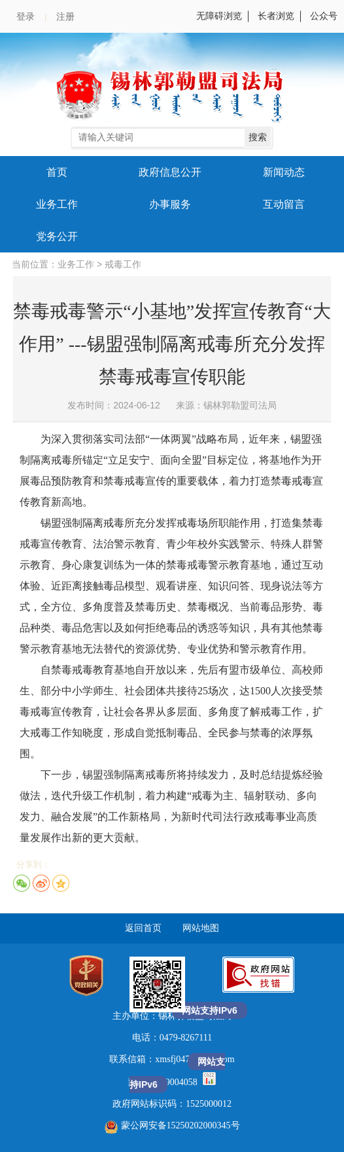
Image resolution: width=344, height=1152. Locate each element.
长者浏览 (276, 16)
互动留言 (284, 204)
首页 (56, 172)
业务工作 (57, 204)
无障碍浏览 (219, 16)
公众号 (323, 16)
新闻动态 (284, 172)
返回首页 (143, 928)
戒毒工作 (123, 264)
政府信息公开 (170, 172)
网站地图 (200, 928)
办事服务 (170, 204)
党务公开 (57, 236)
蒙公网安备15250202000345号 (172, 1125)
